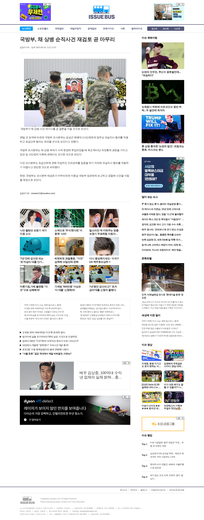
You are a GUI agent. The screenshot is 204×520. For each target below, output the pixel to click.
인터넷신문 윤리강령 (176, 490)
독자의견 (133, 490)
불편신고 (144, 490)
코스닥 (166, 29)
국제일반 (59, 28)
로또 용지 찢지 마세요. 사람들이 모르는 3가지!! (44, 312)
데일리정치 (75, 28)
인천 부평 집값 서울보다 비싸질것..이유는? (160, 328)
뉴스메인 (26, 28)
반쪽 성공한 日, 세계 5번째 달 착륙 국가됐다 (162, 240)
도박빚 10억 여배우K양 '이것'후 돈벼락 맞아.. (43, 308)
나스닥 (177, 29)
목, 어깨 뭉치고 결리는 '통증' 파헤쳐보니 (97, 312)
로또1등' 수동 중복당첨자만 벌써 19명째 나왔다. (45, 349)
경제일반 (92, 28)
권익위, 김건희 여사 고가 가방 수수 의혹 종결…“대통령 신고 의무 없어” (162, 224)
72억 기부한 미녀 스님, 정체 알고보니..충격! (42, 305)
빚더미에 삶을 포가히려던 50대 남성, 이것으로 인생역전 (47, 315)
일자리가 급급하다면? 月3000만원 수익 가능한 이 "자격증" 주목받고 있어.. (163, 332)
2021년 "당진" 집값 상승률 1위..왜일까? (96, 318)
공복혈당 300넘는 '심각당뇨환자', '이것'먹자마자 (100, 308)
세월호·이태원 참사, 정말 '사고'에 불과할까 (162, 214)
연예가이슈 (108, 28)
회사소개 (123, 490)
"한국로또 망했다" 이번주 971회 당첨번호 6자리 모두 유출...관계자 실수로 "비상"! (163, 336)
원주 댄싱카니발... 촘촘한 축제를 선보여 (161, 234)
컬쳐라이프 (136, 28)
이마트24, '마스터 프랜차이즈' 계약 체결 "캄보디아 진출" (161, 250)
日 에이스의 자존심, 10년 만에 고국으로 (161, 209)
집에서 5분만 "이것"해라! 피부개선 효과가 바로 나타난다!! (103, 305)
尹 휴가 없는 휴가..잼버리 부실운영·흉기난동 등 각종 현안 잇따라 (162, 204)
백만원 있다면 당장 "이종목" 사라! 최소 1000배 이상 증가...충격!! (163, 325)
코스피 (154, 29)
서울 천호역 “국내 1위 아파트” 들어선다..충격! (43, 318)
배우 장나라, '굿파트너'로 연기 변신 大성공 (162, 229)
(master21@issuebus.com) (43, 193)
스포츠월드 (42, 28)
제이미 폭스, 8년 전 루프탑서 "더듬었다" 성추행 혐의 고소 (163, 219)
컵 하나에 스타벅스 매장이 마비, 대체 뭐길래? (162, 245)
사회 (122, 28)
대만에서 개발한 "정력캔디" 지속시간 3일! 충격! (45, 345)
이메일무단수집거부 (158, 490)
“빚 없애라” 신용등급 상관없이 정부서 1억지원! (100, 315)
